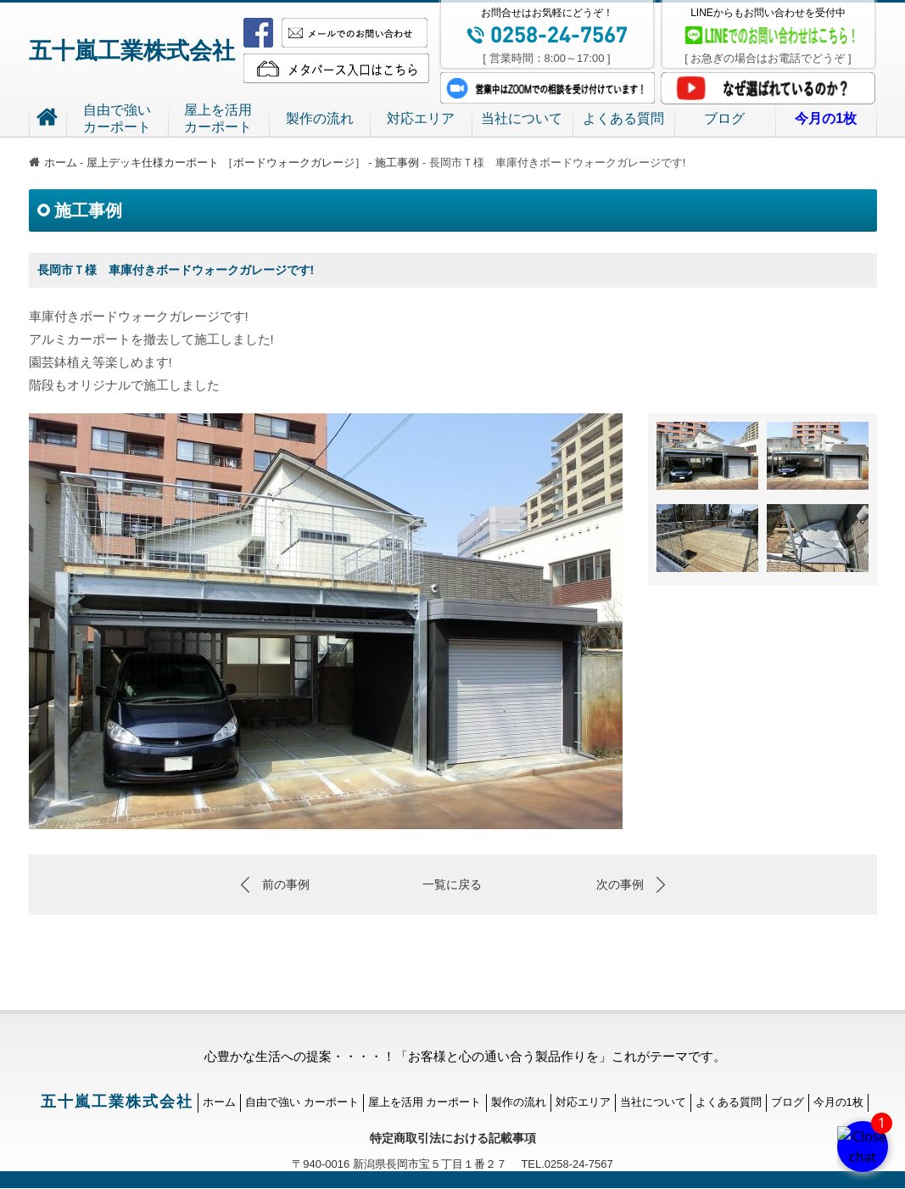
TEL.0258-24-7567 (560, 1164)
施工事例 (397, 162)
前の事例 (286, 884)
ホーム (53, 162)
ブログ (724, 118)
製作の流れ (320, 118)
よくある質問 (623, 118)
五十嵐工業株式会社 (132, 51)
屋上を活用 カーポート (425, 1102)
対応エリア (421, 118)
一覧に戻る (452, 884)
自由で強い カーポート (302, 1102)
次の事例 (620, 884)
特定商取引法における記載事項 (453, 1138)
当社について (521, 118)
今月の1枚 (838, 1102)
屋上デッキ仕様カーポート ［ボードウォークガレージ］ (227, 162)
